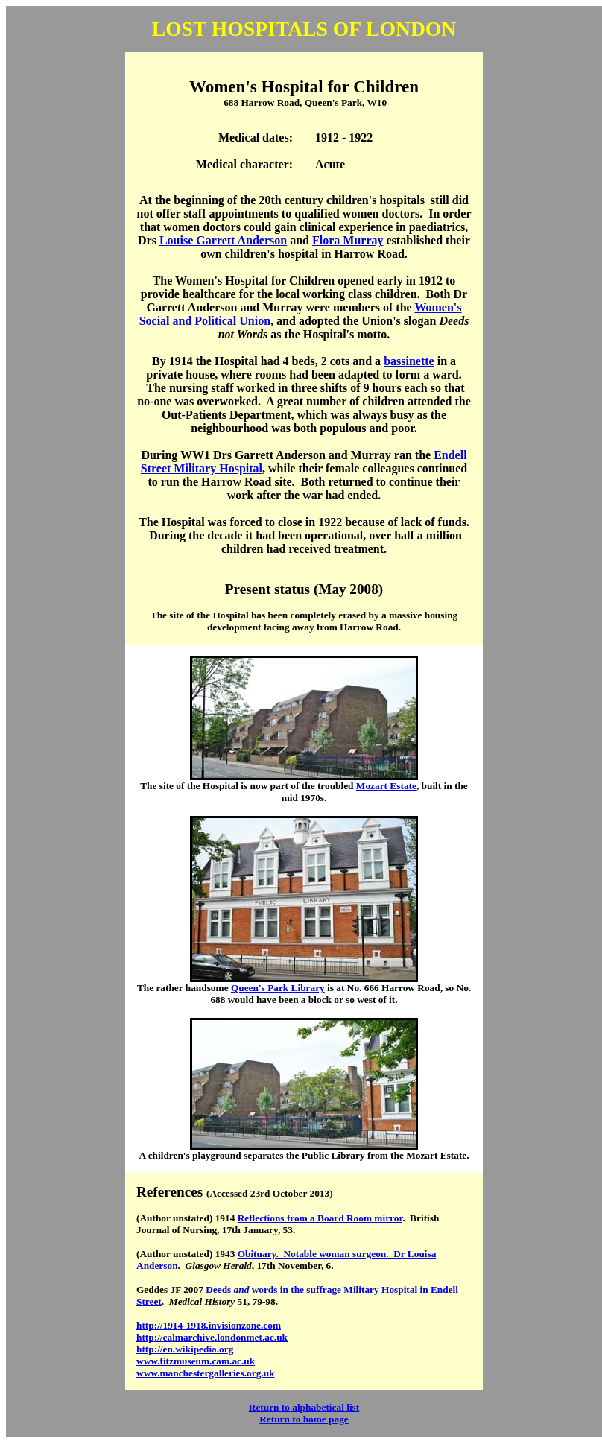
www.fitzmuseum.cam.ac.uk (195, 1361)
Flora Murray (348, 240)
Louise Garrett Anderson (223, 240)
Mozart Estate (386, 785)
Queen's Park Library (278, 987)
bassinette (409, 361)
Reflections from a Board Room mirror (320, 1218)
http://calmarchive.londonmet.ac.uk (212, 1337)
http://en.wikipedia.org (184, 1349)
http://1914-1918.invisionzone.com (208, 1325)
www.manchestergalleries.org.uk (205, 1373)
